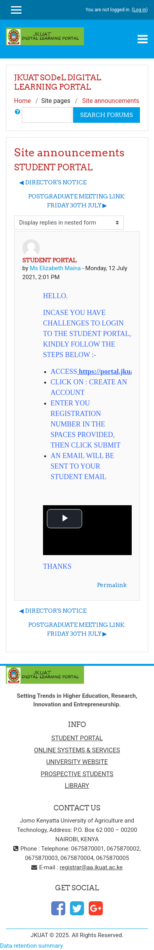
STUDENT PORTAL (77, 738)
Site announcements (110, 100)
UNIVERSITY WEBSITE (77, 762)
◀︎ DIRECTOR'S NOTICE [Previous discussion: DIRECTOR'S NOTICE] (52, 182)
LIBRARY (77, 785)
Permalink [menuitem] (112, 585)
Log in (139, 9)
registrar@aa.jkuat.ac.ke (91, 867)
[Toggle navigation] (142, 39)
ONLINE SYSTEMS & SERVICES (77, 750)
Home (22, 100)
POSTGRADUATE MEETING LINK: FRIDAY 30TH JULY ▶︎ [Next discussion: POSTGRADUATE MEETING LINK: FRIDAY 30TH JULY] (77, 201)
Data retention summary (31, 945)
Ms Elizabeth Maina (55, 268)
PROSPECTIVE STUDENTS (77, 774)
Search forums (106, 115)
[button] (17, 115)
